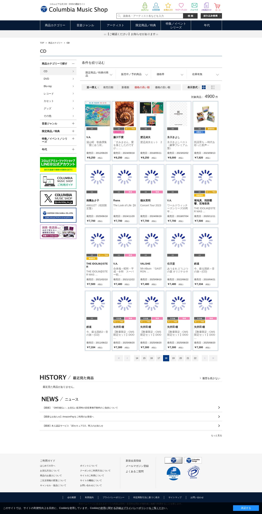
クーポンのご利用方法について (95, 470)
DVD (46, 78)
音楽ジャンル (85, 25)
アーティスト (115, 25)
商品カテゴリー (55, 25)
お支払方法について (50, 470)
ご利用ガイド (47, 460)
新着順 (125, 87)
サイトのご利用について (92, 475)
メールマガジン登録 (137, 465)
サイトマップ (175, 497)
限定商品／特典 (146, 25)
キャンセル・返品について (53, 485)
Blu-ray (48, 86)
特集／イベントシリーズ (176, 25)
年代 (207, 25)
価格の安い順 (162, 87)
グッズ (47, 108)
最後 (213, 358)
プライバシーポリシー (113, 497)
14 (137, 358)
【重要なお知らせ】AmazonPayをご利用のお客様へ (68, 416)
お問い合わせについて (91, 485)
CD (45, 71)
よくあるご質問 (135, 471)
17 (159, 358)
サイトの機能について (91, 480)
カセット (49, 100)
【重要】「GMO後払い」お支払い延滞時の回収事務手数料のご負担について (80, 407)
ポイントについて (89, 465)
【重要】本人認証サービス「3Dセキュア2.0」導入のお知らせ (73, 426)
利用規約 (89, 497)
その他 (47, 115)
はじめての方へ (47, 465)
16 (151, 358)
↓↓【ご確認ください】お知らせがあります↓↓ (131, 34)
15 (144, 358)
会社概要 (71, 497)
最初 (119, 358)
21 (188, 358)
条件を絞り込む (93, 63)
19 (173, 358)
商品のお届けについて (51, 475)
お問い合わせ (197, 497)
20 (180, 358)
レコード (49, 93)
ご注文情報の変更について (53, 480)
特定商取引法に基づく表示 (146, 497)
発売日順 (108, 87)
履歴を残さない (211, 378)
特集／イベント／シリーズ (54, 140)
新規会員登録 (133, 460)
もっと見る (216, 435)
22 (195, 358)
